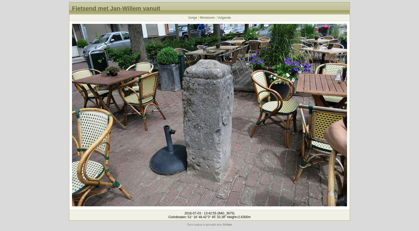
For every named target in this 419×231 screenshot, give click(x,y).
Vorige (192, 18)
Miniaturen (207, 18)
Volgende (224, 18)
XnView (227, 224)
